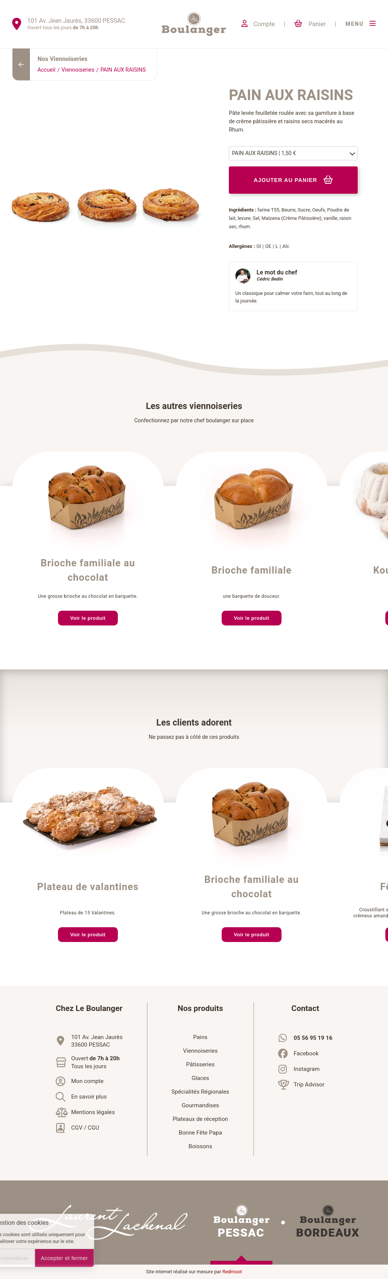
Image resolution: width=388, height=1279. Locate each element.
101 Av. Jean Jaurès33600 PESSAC (97, 1041)
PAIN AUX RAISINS (123, 70)
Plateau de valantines (88, 887)
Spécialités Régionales (200, 1092)
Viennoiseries (77, 70)
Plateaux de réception (200, 1119)
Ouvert (95, 1063)
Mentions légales (93, 1112)
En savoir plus (89, 1096)
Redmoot (232, 1271)
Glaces (200, 1078)
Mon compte (87, 1081)
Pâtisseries (200, 1064)
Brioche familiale (251, 570)
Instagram (307, 1069)
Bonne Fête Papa (200, 1132)
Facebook (306, 1053)
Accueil (46, 70)
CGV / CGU (85, 1128)
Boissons (200, 1146)
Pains (200, 1037)
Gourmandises (200, 1105)
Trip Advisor (309, 1084)
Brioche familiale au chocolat (88, 570)
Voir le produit (87, 618)
